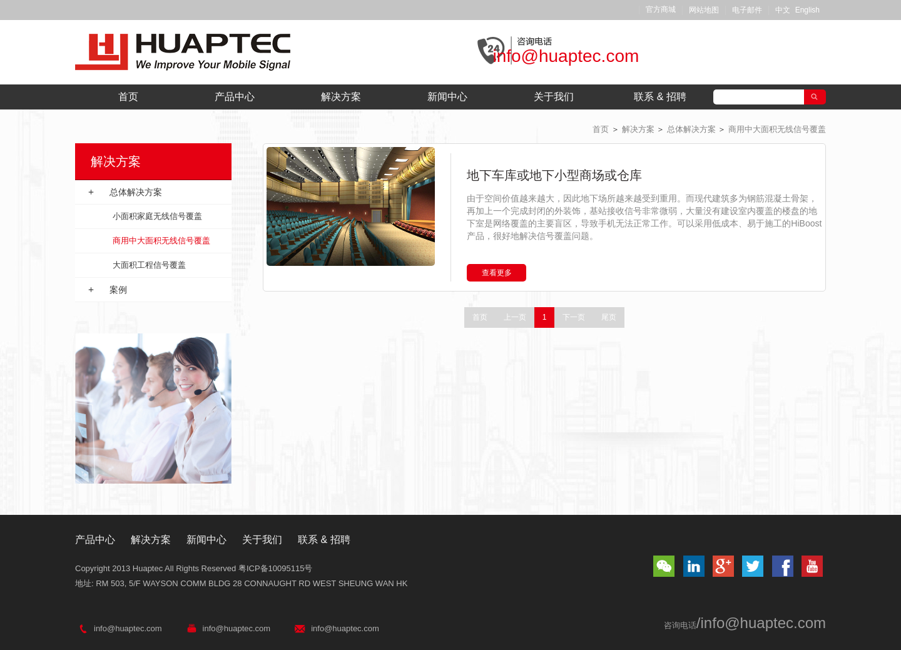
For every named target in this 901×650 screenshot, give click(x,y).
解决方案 (341, 96)
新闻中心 (447, 96)
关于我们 (554, 96)
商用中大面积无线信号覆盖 (777, 129)
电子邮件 (747, 10)
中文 (782, 10)
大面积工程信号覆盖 (149, 265)
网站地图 (704, 10)
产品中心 (235, 96)
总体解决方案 (691, 129)
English (807, 10)
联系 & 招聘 (660, 96)
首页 (128, 96)
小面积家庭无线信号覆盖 (157, 216)
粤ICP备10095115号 (275, 568)
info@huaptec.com (565, 56)
